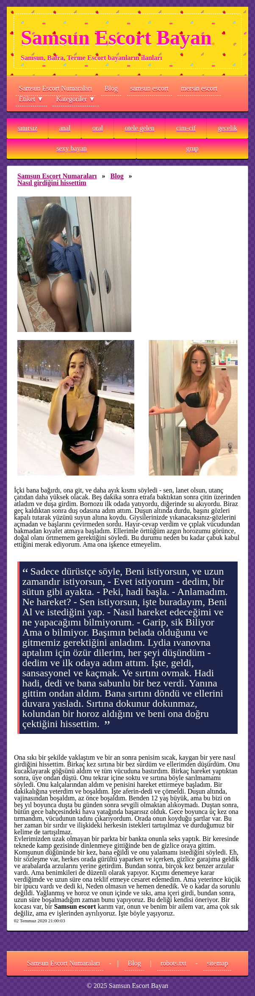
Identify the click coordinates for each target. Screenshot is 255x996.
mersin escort (199, 88)
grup (192, 148)
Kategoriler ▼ (75, 98)
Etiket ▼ (31, 98)
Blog (111, 88)
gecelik (227, 128)
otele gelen (140, 128)
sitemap (217, 963)
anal (65, 128)
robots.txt (173, 963)
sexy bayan (71, 148)
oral (97, 128)
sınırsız (27, 128)
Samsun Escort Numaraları (55, 88)
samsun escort (149, 88)
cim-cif (186, 128)
